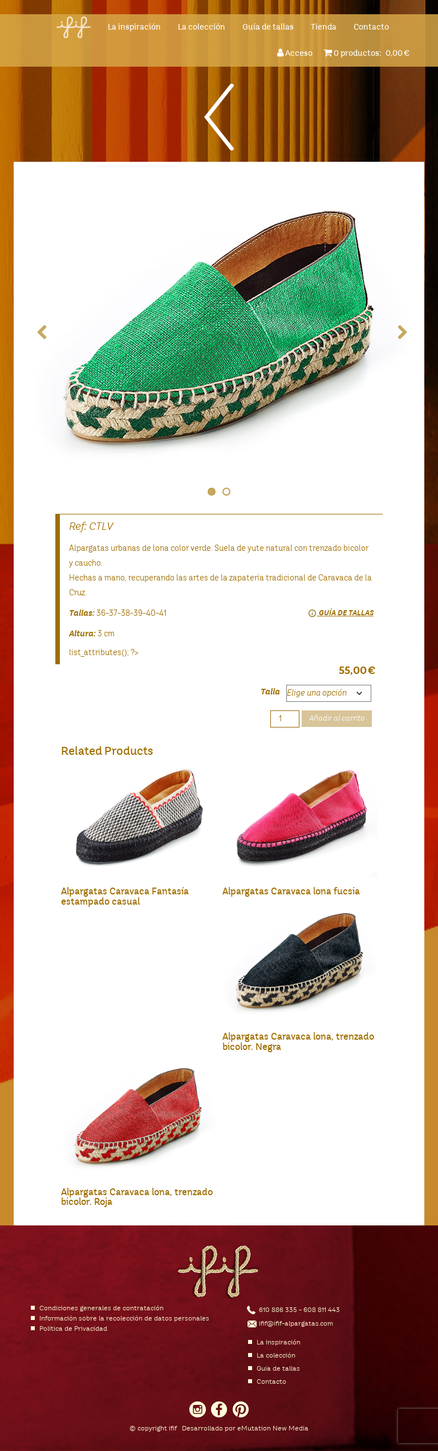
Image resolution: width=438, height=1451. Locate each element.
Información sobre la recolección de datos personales (124, 1318)
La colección (201, 27)
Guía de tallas (268, 27)
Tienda (323, 27)
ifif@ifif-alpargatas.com (296, 1324)
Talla (270, 692)
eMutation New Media (273, 1428)
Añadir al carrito (336, 718)
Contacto (371, 27)
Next (395, 332)
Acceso (296, 53)
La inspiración (134, 27)
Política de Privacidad (73, 1329)
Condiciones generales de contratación (101, 1308)
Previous (42, 332)
